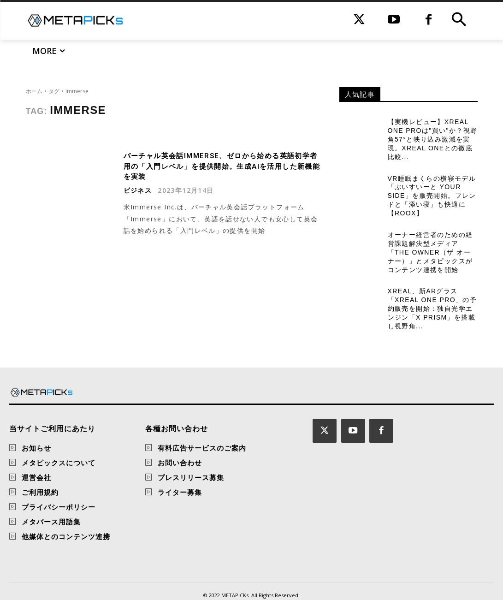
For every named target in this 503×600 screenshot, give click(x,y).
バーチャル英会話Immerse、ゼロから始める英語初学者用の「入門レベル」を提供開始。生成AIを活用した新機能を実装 (222, 166)
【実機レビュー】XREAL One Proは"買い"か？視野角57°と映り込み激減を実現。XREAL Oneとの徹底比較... (431, 137)
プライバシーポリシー (58, 489)
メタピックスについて (58, 445)
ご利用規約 (40, 475)
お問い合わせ (180, 445)
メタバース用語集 (51, 504)
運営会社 (36, 460)
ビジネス (138, 190)
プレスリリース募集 (191, 460)
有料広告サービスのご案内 (202, 430)
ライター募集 (180, 475)
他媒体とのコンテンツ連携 (66, 519)
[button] (459, 21)
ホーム (34, 91)
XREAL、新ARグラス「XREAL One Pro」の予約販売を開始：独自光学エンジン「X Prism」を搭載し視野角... (432, 292)
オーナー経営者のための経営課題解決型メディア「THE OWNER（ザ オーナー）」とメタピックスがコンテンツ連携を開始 (432, 240)
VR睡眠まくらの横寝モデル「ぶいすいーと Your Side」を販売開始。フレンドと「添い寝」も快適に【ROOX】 (432, 189)
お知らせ (36, 430)
